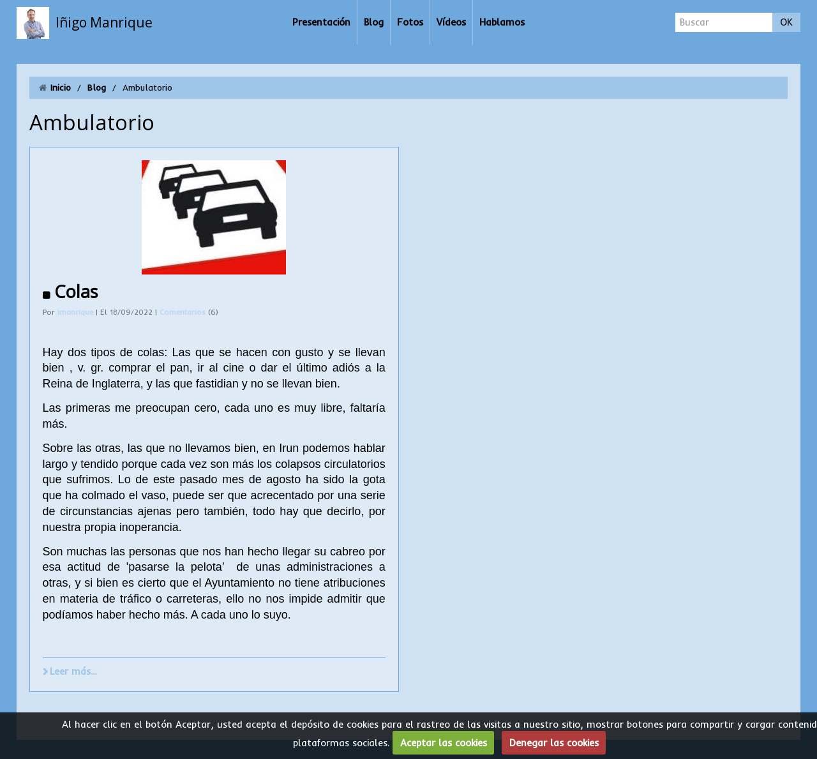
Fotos (410, 22)
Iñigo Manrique (104, 22)
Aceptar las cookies (443, 743)
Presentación (321, 22)
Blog (374, 22)
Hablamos (502, 22)
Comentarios (184, 312)
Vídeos (451, 22)
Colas (76, 291)
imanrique (75, 312)
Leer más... (73, 671)
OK (786, 22)
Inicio (60, 87)
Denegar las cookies (554, 743)
